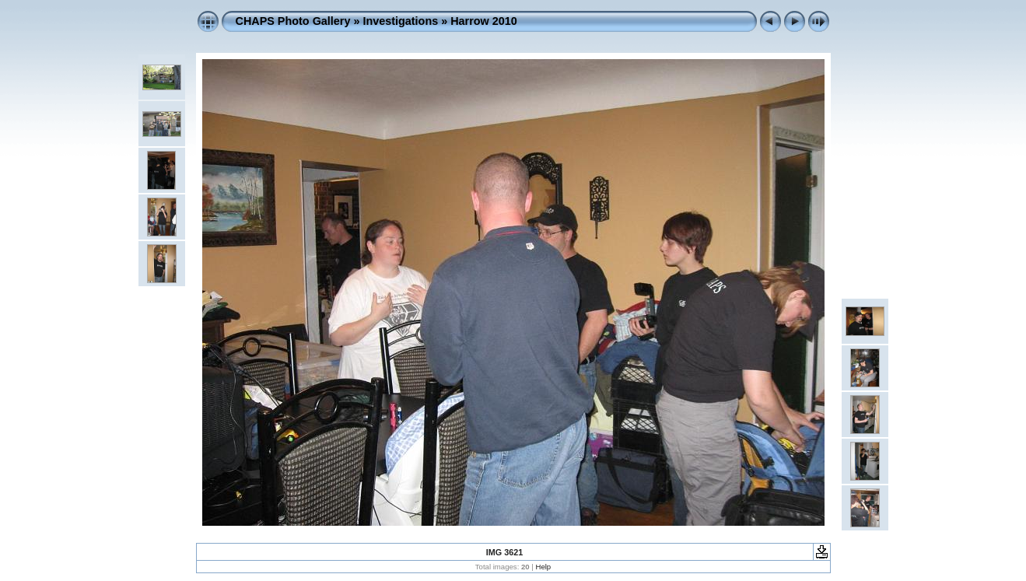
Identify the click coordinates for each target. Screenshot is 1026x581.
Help (543, 566)
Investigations (400, 21)
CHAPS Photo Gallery (293, 21)
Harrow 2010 (483, 21)
